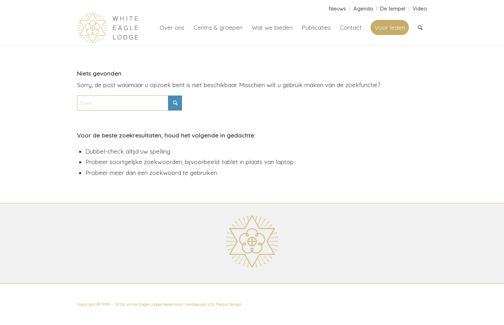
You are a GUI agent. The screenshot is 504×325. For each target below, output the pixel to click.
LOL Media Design (224, 304)
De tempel (392, 8)
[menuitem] (338, 8)
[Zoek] (420, 27)
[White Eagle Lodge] (108, 27)
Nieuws (337, 8)
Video (420, 8)
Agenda (363, 8)
